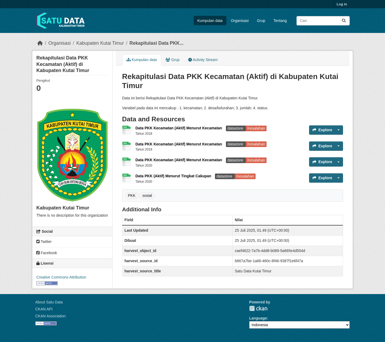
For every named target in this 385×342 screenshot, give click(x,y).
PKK (132, 195)
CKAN (258, 308)
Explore (322, 130)
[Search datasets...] (323, 20)
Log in (342, 4)
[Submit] (343, 20)
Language (258, 318)
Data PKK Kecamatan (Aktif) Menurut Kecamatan (179, 128)
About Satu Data (49, 302)
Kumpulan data (209, 20)
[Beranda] (40, 43)
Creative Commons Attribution (61, 277)
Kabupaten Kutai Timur (100, 43)
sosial (147, 195)
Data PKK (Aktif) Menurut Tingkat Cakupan (174, 176)
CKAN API (44, 309)
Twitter (44, 241)
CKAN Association (50, 316)
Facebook (46, 253)
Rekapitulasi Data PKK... (156, 43)
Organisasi (240, 20)
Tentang (280, 20)
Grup (261, 20)
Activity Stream (203, 60)
